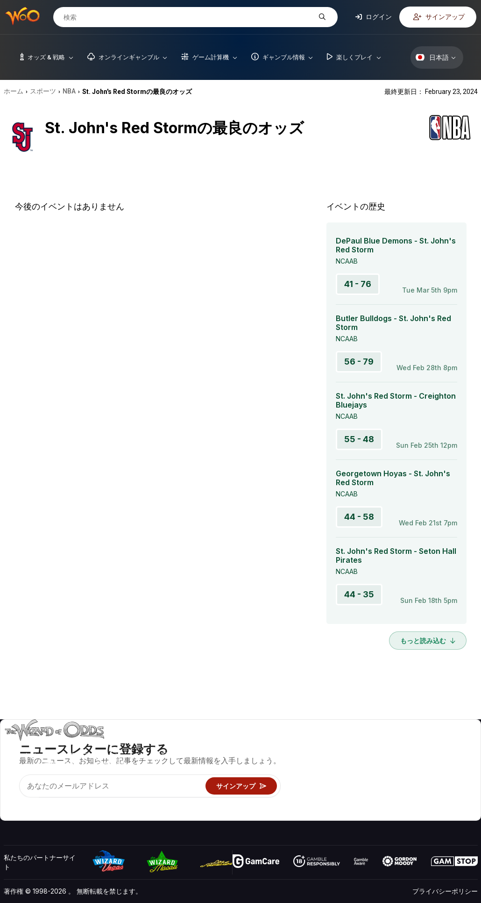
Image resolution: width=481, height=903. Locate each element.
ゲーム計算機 (303, 759)
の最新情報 (388, 786)
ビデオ (442, 745)
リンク (382, 772)
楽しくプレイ (303, 786)
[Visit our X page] (32, 802)
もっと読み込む (427, 641)
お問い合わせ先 (395, 759)
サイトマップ (451, 772)
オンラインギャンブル (316, 799)
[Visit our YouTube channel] (12, 802)
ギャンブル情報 (306, 772)
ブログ (442, 759)
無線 (378, 799)
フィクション (451, 786)
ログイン (373, 17)
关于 (378, 745)
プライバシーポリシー (445, 891)
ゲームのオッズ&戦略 (315, 745)
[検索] (188, 17)
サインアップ (439, 17)
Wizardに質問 (304, 813)
